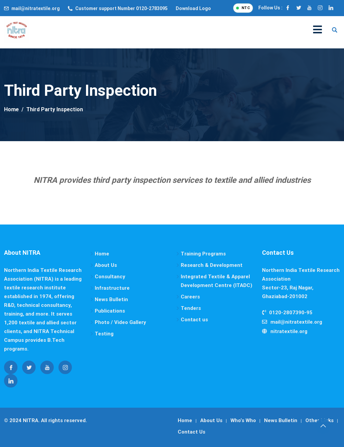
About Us (106, 265)
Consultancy (110, 277)
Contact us (194, 320)
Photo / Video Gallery (120, 322)
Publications (110, 311)
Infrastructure (112, 288)
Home (102, 254)
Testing (104, 334)
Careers (190, 297)
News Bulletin (111, 299)
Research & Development (212, 265)
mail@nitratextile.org (35, 8)
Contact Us (191, 432)
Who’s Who (243, 420)
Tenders (191, 308)
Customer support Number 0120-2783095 (121, 8)
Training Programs (203, 254)
